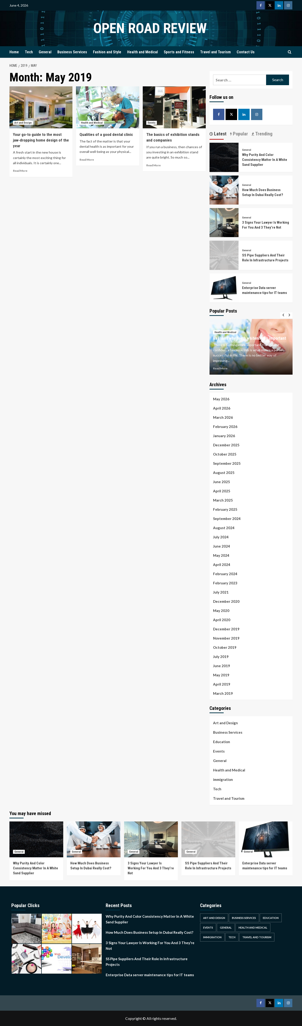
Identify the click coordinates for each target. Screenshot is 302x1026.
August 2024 (224, 528)
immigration (223, 779)
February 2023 (225, 583)
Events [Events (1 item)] (208, 927)
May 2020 (221, 610)
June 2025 (221, 482)
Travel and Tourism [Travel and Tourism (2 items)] (256, 937)
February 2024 (225, 574)
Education (221, 742)
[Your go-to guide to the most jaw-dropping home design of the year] (40, 107)
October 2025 (224, 454)
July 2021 (221, 592)
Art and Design (225, 723)
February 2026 (225, 426)
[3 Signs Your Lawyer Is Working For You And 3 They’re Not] (224, 222)
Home (14, 52)
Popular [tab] (240, 134)
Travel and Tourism (215, 52)
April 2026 (221, 408)
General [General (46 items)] (226, 927)
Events (219, 751)
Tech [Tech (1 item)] (231, 937)
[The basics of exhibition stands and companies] (174, 107)
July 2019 (221, 656)
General (45, 52)
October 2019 (224, 647)
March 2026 (223, 417)
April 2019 (221, 684)
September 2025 (227, 463)
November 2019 (226, 638)
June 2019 (221, 666)
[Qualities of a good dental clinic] (107, 107)
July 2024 (221, 537)
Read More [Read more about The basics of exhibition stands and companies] (153, 165)
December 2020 (226, 601)
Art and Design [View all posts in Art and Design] (23, 122)
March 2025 (223, 500)
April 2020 (221, 620)
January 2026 (224, 436)
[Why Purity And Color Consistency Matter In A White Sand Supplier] (224, 157)
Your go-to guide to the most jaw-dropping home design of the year (41, 140)
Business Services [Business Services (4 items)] (244, 917)
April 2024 (221, 564)
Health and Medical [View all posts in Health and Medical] (92, 122)
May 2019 (221, 675)
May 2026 (221, 399)
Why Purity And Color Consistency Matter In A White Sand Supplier (264, 160)
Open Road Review (150, 28)
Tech (29, 52)
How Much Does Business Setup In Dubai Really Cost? (149, 932)
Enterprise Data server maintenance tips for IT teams (150, 975)
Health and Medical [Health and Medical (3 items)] (253, 927)
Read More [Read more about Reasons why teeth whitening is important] (220, 368)
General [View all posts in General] (246, 150)
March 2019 (223, 693)
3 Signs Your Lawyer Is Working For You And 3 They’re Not (151, 868)
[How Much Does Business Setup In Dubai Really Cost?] (224, 189)
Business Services (72, 52)
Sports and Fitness (179, 52)
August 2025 (224, 472)
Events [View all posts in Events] (151, 122)
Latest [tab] (219, 134)
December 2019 (226, 629)
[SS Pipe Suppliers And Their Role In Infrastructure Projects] (224, 254)
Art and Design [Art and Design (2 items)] (214, 917)
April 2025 (221, 491)
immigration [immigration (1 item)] (212, 937)
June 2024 (221, 546)
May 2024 (221, 555)
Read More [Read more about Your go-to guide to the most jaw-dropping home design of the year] (20, 170)
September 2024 (227, 518)
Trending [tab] (263, 134)
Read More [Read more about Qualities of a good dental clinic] (87, 159)
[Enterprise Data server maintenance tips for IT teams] (224, 287)
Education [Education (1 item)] (271, 917)
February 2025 (225, 509)
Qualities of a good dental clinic (106, 134)
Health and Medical (142, 52)
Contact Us (246, 52)
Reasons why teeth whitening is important (249, 338)
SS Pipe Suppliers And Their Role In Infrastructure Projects (147, 962)
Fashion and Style (107, 52)
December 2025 (226, 445)
